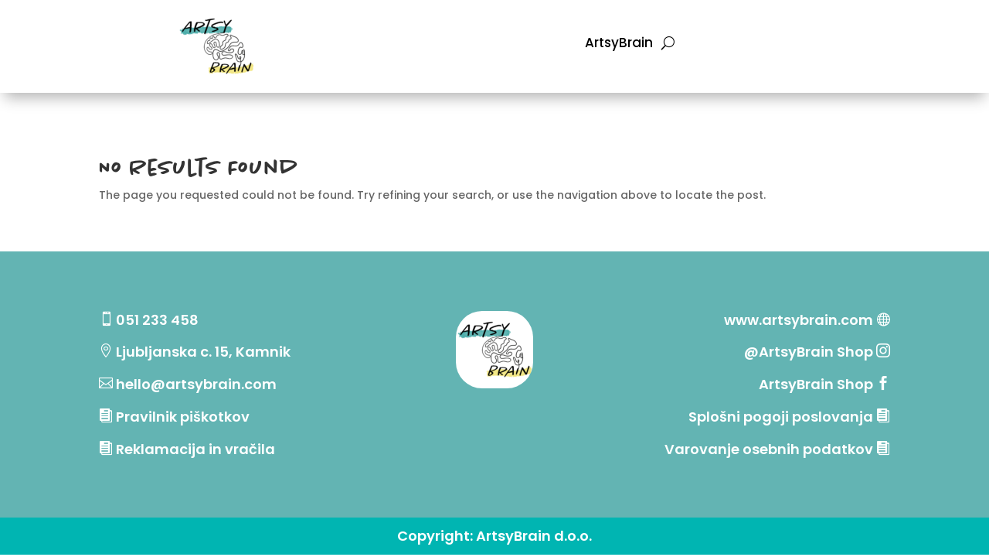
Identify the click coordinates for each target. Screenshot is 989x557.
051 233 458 (157, 320)
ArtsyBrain (619, 44)
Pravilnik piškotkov (183, 416)
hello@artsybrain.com (196, 384)
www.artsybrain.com (798, 320)
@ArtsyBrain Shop (810, 351)
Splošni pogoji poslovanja (780, 416)
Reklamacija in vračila (195, 449)
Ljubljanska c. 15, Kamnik (203, 351)
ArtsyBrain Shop (816, 384)
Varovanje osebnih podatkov (768, 449)
